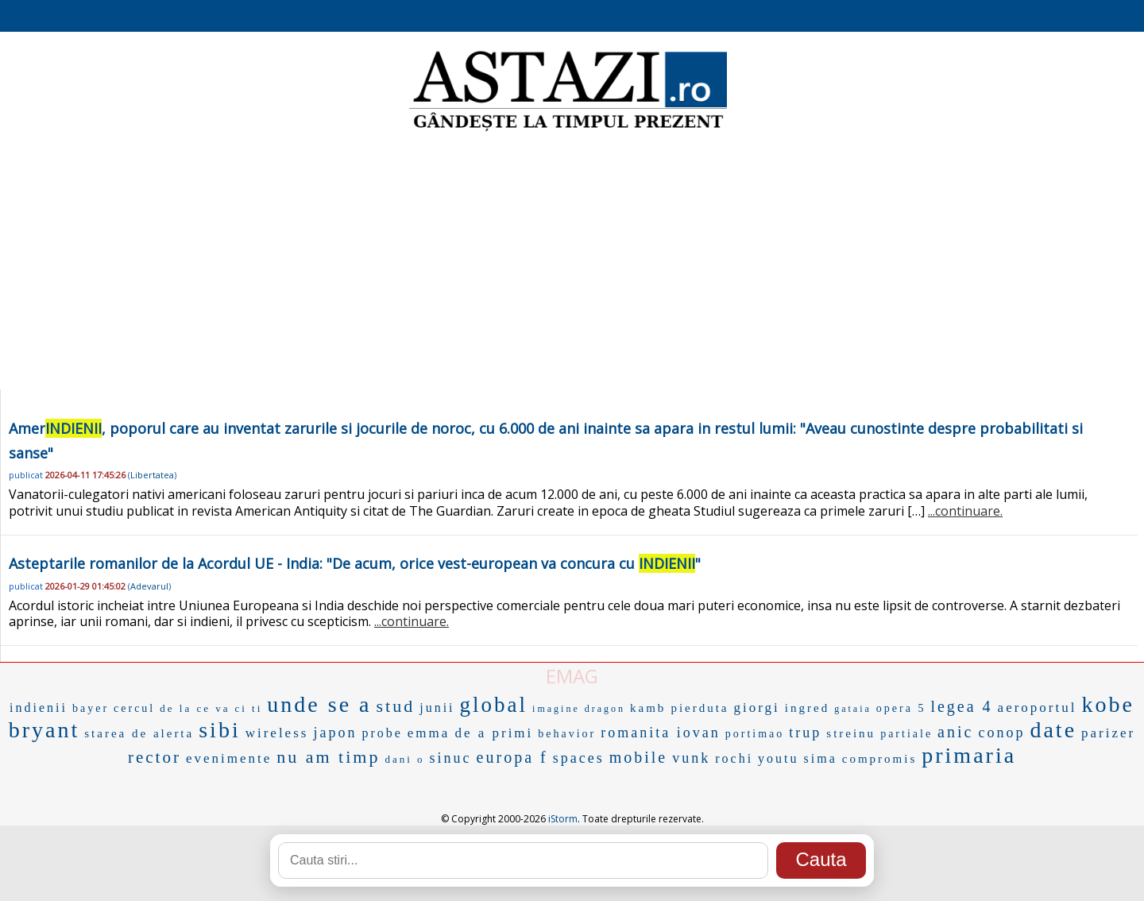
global (494, 705)
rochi (734, 758)
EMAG (572, 676)
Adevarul (149, 586)
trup (805, 733)
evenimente (229, 758)
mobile (638, 757)
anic (955, 732)
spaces (579, 758)
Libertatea (152, 475)
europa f (512, 757)
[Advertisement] (572, 262)
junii (436, 707)
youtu (778, 758)
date (1053, 729)
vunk (691, 758)
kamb (648, 708)
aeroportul (1037, 707)
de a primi (493, 733)
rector (154, 757)
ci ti (248, 708)
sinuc (451, 758)
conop (1001, 733)
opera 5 (901, 708)
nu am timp (328, 757)
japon (335, 733)
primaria (969, 755)
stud (396, 706)
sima (820, 758)
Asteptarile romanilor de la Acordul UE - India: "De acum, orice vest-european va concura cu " (355, 563)
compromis (880, 758)
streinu (850, 733)
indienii (39, 707)
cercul (134, 708)
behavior (567, 734)
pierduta (700, 708)
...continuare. (965, 511)
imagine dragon (578, 708)
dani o (404, 759)
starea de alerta (139, 733)
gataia (853, 708)
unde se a (319, 704)
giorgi (757, 707)
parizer (1108, 733)
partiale (906, 734)
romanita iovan (660, 733)
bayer (90, 708)
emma (429, 733)
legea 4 (961, 706)
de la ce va (195, 708)
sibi (219, 729)
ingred (807, 708)
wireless (277, 733)
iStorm (563, 819)
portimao (755, 734)
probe (381, 733)
